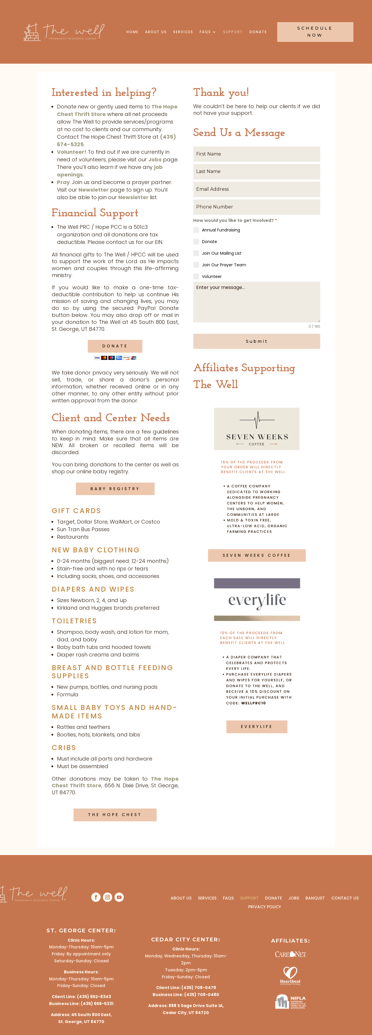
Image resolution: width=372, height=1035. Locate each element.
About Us (156, 32)
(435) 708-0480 (201, 994)
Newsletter (93, 189)
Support (233, 32)
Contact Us (345, 897)
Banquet (315, 897)
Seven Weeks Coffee (257, 554)
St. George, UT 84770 (81, 1022)
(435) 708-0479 (198, 988)
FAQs (205, 32)
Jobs (155, 159)
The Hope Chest (115, 815)
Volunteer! (71, 152)
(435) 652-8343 (94, 997)
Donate (258, 32)
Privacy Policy (264, 906)
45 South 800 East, (91, 1015)
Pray (63, 182)
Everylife (257, 726)
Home (132, 32)
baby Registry (115, 489)
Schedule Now (315, 32)
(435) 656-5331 (97, 1004)
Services (183, 32)
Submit (257, 341)
